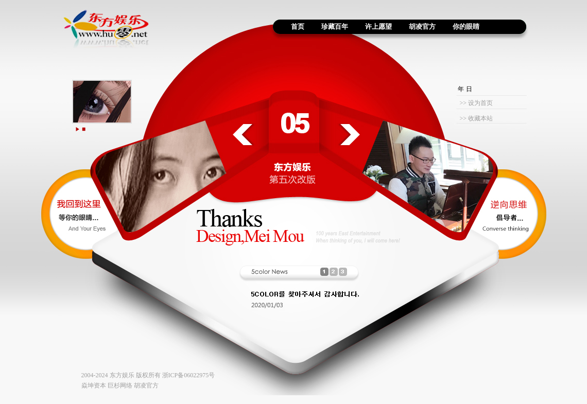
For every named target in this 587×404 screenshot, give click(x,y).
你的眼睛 (466, 26)
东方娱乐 (122, 375)
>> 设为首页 (476, 103)
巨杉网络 (120, 385)
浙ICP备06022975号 (188, 375)
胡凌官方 (422, 26)
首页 (294, 26)
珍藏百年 (334, 26)
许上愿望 (378, 26)
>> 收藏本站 (476, 118)
